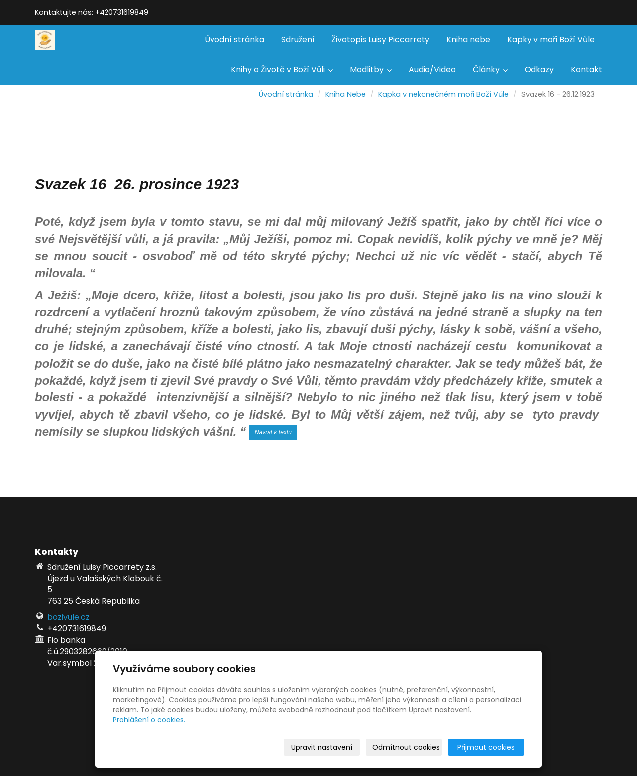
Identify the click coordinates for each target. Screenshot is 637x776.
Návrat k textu (273, 432)
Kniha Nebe (345, 94)
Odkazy (539, 69)
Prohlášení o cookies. (149, 720)
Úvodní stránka (234, 39)
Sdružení (298, 39)
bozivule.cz (68, 617)
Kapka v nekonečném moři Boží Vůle (443, 94)
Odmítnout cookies (406, 747)
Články (490, 69)
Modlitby (371, 69)
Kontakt (586, 69)
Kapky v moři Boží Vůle (551, 39)
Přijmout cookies (486, 747)
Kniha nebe (468, 39)
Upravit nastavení (321, 747)
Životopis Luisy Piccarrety (380, 39)
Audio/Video (432, 69)
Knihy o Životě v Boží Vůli (282, 69)
